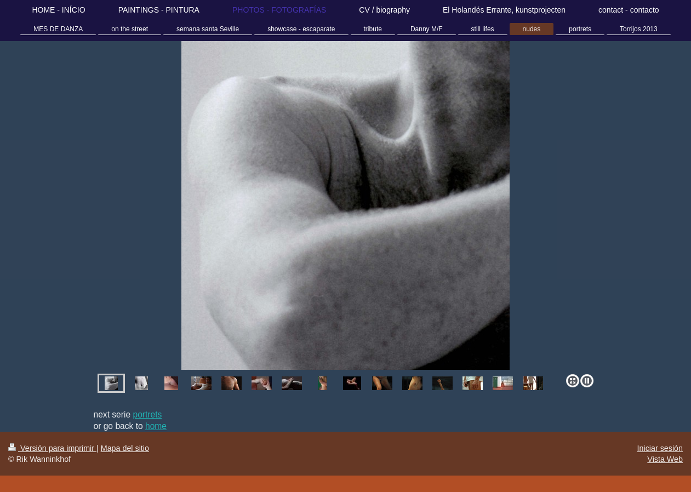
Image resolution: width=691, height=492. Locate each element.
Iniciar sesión (660, 448)
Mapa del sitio (125, 448)
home (156, 426)
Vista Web (665, 459)
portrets (147, 414)
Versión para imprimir (52, 448)
